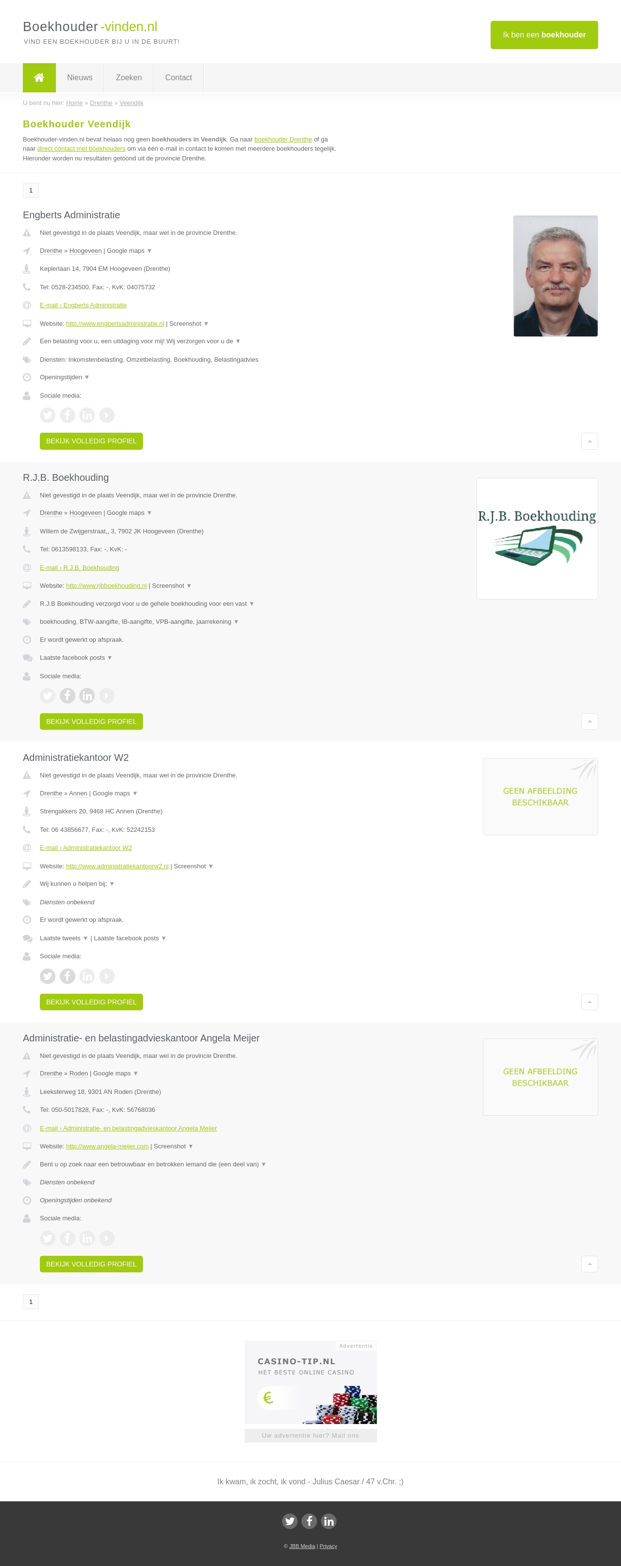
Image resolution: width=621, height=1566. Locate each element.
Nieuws (79, 77)
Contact (178, 77)
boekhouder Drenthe (283, 139)
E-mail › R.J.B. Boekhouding (79, 567)
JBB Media (302, 1546)
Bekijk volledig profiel (91, 441)
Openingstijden (65, 377)
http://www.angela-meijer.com (107, 1146)
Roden (79, 1073)
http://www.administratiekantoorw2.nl (117, 866)
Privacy (328, 1546)
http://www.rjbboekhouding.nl (106, 585)
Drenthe (51, 250)
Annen (78, 793)
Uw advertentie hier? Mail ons (310, 1435)
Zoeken (129, 77)
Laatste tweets (64, 938)
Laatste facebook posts (76, 657)
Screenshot (189, 323)
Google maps (130, 250)
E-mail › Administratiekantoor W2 (86, 847)
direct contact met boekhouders (81, 148)
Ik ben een (544, 35)
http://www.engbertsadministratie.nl (115, 323)
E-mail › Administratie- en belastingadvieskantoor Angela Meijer (128, 1128)
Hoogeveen (86, 250)
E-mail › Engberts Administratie (83, 305)
